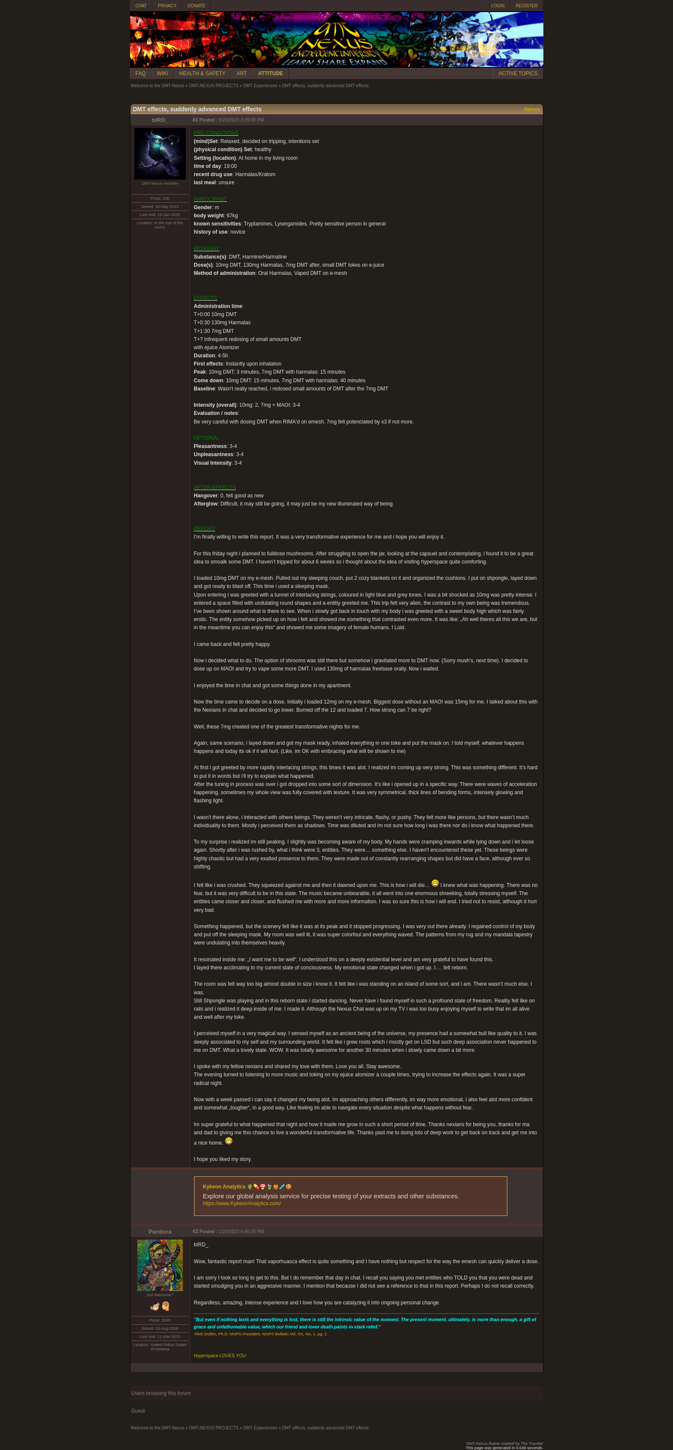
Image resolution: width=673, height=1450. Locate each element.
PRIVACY (167, 5)
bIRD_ (160, 120)
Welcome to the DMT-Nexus (158, 85)
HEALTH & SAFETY (202, 73)
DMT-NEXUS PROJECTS (213, 85)
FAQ (141, 73)
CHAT (141, 5)
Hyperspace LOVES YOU (220, 1355)
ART (241, 73)
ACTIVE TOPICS (518, 73)
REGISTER (526, 5)
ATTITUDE (270, 73)
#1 (195, 120)
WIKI (162, 73)
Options (532, 109)
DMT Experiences (260, 85)
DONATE (196, 5)
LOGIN (497, 5)
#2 (195, 1231)
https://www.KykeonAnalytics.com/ (242, 1203)
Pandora (160, 1231)
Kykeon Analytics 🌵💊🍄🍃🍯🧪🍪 (247, 1187)
